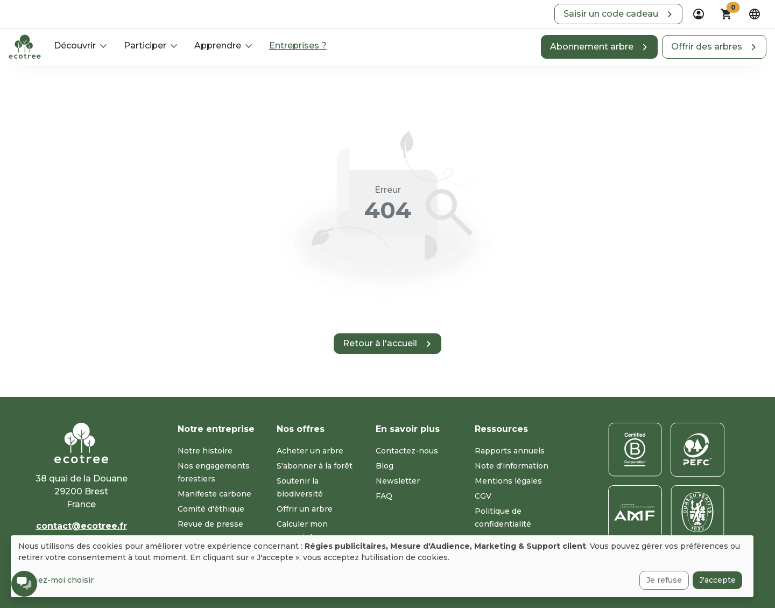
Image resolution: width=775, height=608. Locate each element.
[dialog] (382, 566)
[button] (618, 14)
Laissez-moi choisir (56, 580)
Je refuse (664, 580)
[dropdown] (698, 14)
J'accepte (717, 580)
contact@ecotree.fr (81, 526)
